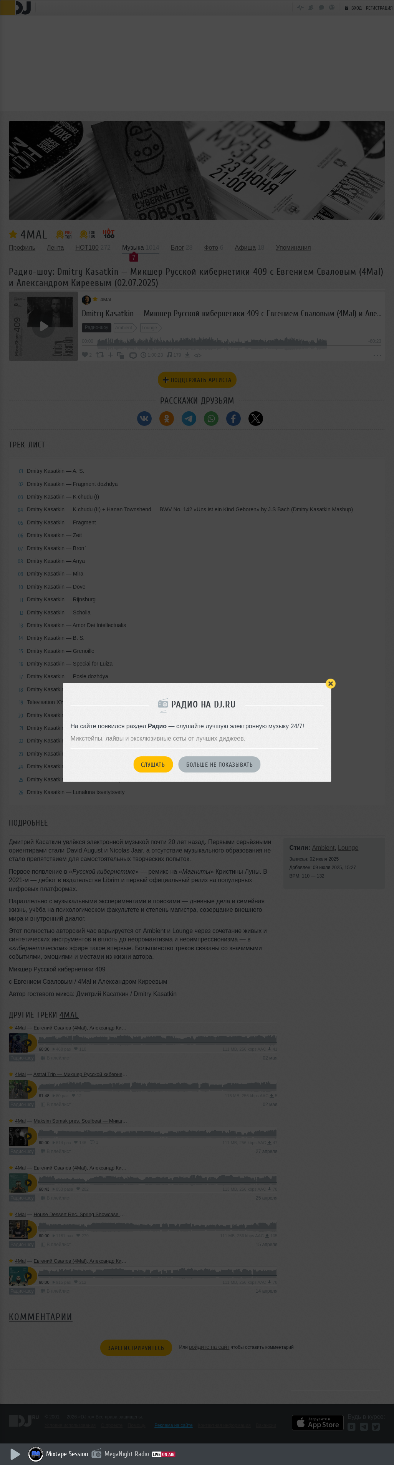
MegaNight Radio (127, 1454)
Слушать (153, 764)
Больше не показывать (219, 764)
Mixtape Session (68, 1454)
